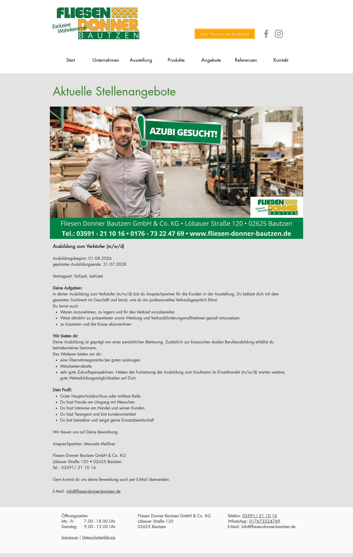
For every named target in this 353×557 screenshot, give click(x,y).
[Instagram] (278, 33)
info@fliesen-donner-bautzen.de (93, 491)
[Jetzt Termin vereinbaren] (224, 33)
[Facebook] (266, 33)
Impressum (70, 537)
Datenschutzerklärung (98, 537)
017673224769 (264, 521)
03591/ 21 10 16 (259, 516)
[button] (106, 60)
